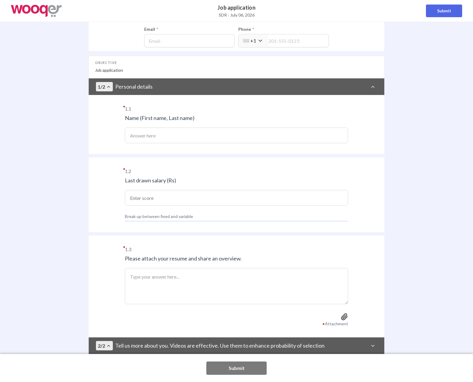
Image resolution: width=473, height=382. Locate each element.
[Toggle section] (373, 87)
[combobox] (253, 41)
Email (151, 29)
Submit (444, 10)
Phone (246, 29)
